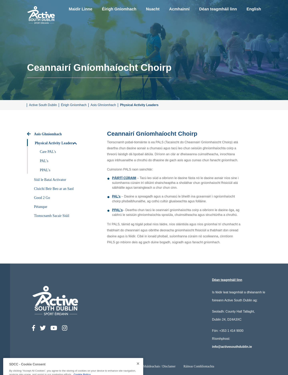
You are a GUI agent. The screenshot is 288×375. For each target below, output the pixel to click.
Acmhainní (179, 9)
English (254, 9)
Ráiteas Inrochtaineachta (99, 366)
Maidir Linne (80, 9)
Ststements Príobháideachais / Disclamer (149, 366)
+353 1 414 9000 (231, 330)
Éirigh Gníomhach (119, 9)
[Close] (138, 373)
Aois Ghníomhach (103, 105)
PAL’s (116, 196)
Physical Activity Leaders (139, 105)
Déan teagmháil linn (218, 9)
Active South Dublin (43, 105)
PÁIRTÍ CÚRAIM (124, 178)
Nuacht (153, 9)
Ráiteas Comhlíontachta (199, 366)
